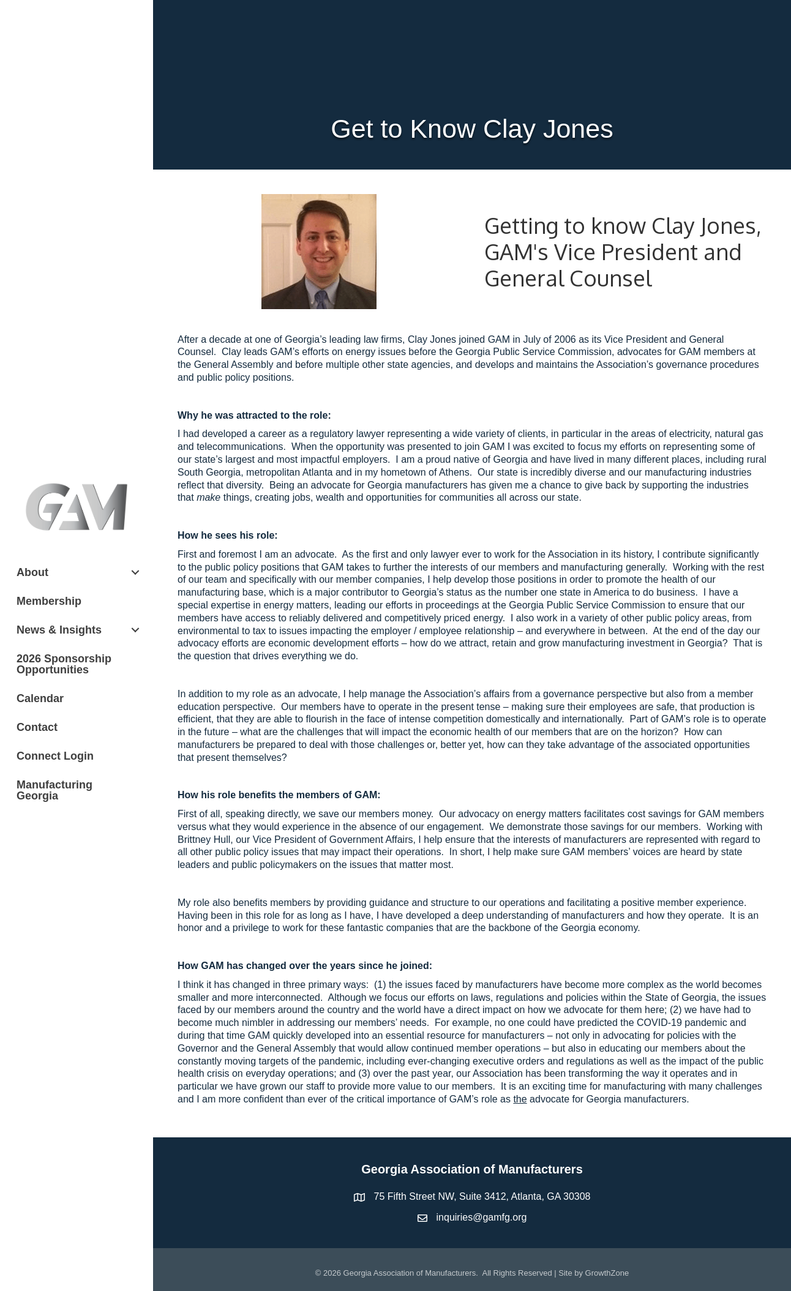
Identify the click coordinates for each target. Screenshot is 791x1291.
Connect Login (55, 756)
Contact (37, 727)
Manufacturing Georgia (54, 790)
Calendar (40, 698)
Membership (49, 601)
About (32, 572)
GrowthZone (607, 1273)
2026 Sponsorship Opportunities (64, 664)
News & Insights (59, 630)
